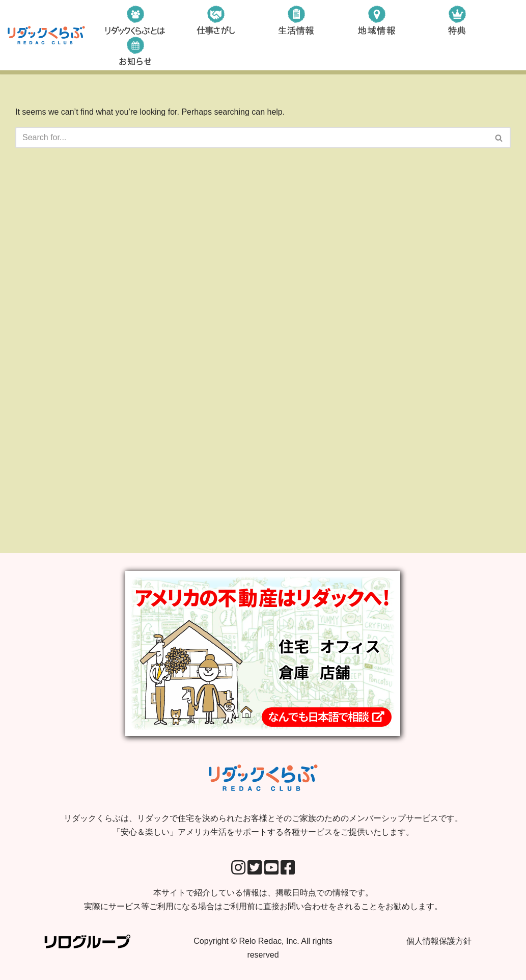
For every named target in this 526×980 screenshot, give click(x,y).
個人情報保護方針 (439, 941)
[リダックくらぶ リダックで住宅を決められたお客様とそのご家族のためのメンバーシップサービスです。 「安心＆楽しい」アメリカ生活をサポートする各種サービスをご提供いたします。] (46, 35)
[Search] (251, 137)
